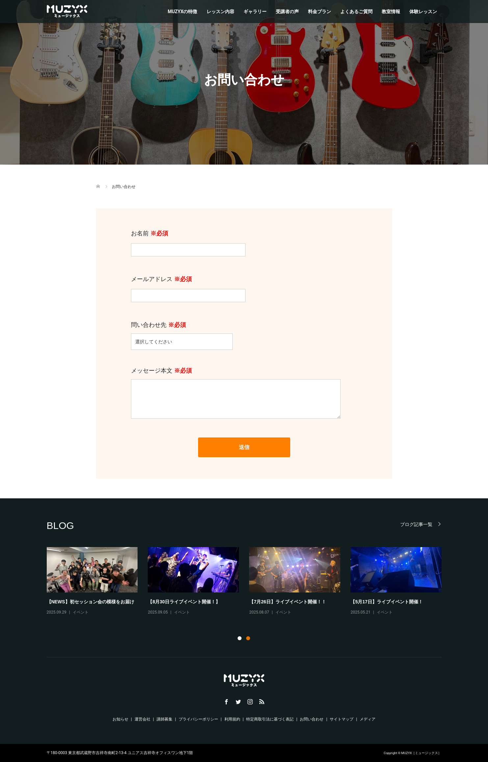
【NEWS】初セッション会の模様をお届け (90, 601)
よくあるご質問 (356, 11)
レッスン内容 (220, 11)
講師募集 (164, 719)
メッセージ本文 (235, 393)
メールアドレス (188, 287)
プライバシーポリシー (198, 719)
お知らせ (120, 719)
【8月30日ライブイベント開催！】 (184, 601)
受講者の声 (287, 11)
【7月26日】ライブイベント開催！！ (287, 601)
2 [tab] (248, 638)
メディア (367, 719)
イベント (81, 612)
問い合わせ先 (182, 333)
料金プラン (319, 11)
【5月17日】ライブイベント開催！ (386, 601)
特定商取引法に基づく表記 (270, 719)
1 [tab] (240, 638)
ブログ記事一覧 (416, 524)
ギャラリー (255, 11)
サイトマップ (341, 719)
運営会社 (142, 719)
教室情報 (391, 11)
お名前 (188, 241)
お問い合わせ (311, 719)
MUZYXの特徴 (182, 11)
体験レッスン (423, 11)
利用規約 (232, 719)
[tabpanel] (249, 584)
